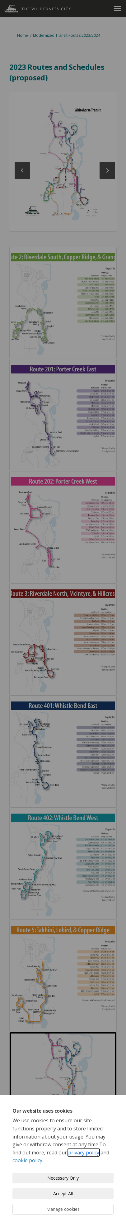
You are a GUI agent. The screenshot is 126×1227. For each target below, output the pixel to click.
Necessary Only (63, 1178)
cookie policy (27, 1160)
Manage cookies (63, 1209)
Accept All (63, 1193)
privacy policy (83, 1152)
